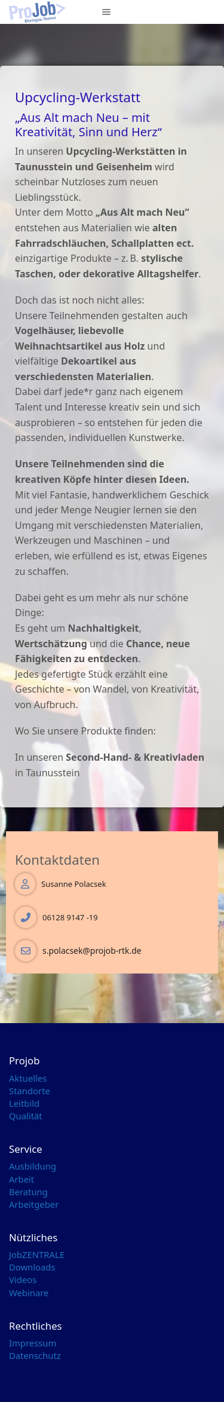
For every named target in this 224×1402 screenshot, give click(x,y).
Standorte (29, 1091)
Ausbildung (32, 1166)
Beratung (28, 1192)
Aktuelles (28, 1078)
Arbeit (21, 1179)
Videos (22, 1279)
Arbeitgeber (34, 1204)
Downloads (32, 1267)
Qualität (25, 1116)
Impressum (32, 1343)
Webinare (28, 1293)
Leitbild (24, 1103)
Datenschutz (35, 1355)
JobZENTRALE (37, 1254)
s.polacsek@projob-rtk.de (92, 950)
